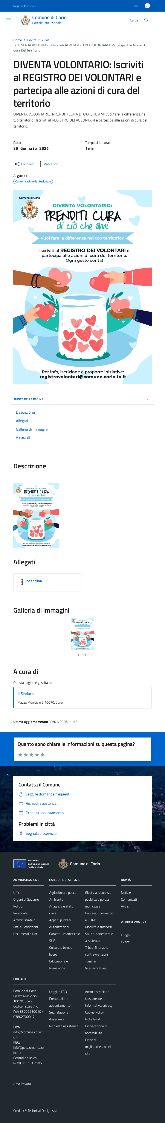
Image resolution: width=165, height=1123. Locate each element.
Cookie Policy (94, 1012)
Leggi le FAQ (58, 991)
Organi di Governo (26, 899)
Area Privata (22, 1083)
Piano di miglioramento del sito (98, 1046)
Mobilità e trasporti (98, 926)
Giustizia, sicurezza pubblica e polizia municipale (98, 899)
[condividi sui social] (24, 164)
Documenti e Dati (25, 933)
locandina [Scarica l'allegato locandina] (34, 581)
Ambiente (56, 899)
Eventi (125, 941)
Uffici (16, 892)
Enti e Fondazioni (25, 926)
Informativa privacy (99, 1005)
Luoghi (125, 935)
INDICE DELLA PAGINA (82, 399)
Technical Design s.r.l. (42, 1110)
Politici (18, 906)
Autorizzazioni (59, 926)
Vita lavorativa (95, 968)
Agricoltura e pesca (62, 892)
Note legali (93, 1019)
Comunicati (129, 899)
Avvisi (125, 906)
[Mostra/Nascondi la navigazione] (8, 19)
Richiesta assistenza (63, 1026)
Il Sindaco (26, 694)
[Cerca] (146, 20)
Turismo (90, 961)
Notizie (126, 892)
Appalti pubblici (60, 920)
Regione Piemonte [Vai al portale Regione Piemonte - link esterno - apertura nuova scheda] (24, 6)
